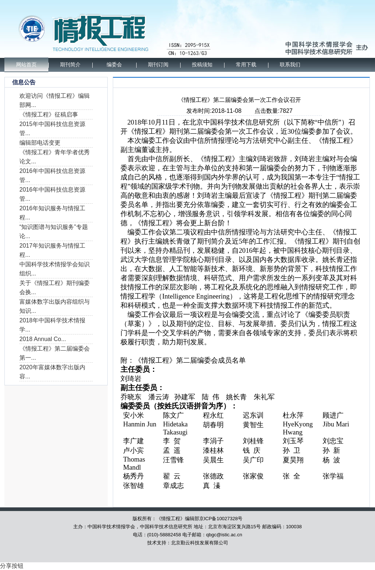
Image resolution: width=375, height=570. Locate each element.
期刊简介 (70, 64)
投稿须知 (202, 64)
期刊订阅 (158, 64)
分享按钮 (11, 566)
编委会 (114, 64)
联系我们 (290, 64)
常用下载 (246, 64)
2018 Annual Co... (42, 339)
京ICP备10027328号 (221, 518)
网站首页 (26, 64)
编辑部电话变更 (39, 143)
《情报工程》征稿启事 (48, 114)
